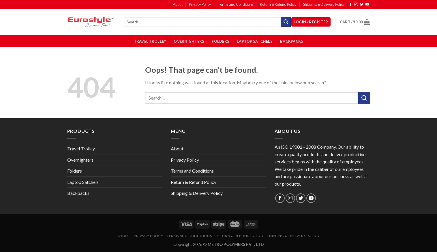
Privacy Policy (200, 4)
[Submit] (364, 98)
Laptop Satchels (255, 41)
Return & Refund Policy (278, 4)
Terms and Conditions (236, 4)
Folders (220, 41)
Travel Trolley (150, 41)
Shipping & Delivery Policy (324, 4)
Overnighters (189, 41)
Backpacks (291, 41)
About (178, 4)
